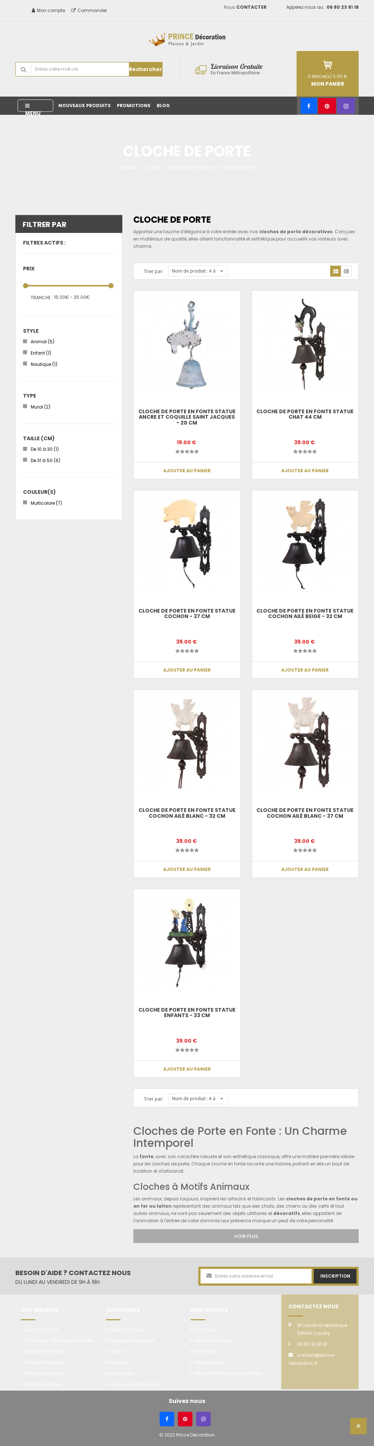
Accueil (128, 167)
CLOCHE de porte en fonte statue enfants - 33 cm (187, 1012)
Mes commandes (214, 1340)
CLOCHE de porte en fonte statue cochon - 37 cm (187, 613)
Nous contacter (41, 1329)
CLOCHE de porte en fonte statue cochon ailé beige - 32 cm (305, 613)
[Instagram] (346, 106)
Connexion (206, 1329)
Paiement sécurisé (44, 1362)
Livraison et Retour (44, 1351)
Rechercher (145, 69)
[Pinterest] (327, 106)
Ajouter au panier (187, 471)
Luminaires (121, 1373)
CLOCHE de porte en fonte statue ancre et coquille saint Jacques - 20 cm (187, 417)
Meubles (118, 1362)
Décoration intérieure (132, 1340)
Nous (245, 7)
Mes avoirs (206, 1351)
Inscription (335, 1276)
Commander (89, 10)
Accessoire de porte (189, 167)
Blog (163, 105)
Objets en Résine (127, 1329)
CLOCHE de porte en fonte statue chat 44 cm (305, 414)
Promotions (133, 105)
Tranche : (42, 297)
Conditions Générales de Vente (58, 1340)
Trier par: (153, 271)
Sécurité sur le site (44, 1373)
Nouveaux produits (84, 105)
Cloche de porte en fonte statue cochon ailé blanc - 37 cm (305, 812)
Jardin (153, 167)
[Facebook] (309, 106)
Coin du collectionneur (134, 1384)
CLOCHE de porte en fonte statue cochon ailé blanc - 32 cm (187, 812)
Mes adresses (209, 1362)
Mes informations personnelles (228, 1373)
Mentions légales (43, 1384)
